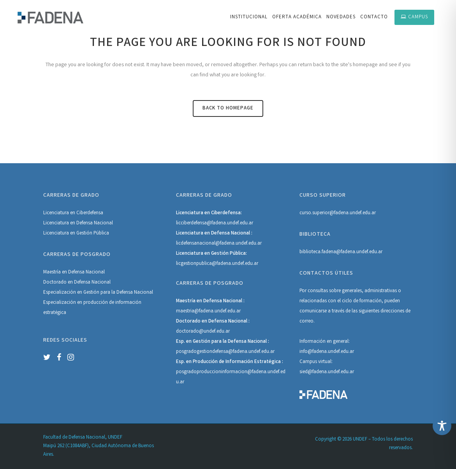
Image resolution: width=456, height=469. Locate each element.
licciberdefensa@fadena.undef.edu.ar (214, 223)
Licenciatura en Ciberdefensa (73, 213)
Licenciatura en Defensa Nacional (78, 223)
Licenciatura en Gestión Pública (76, 233)
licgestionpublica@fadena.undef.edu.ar (217, 264)
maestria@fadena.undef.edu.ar (208, 311)
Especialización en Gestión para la (79, 292)
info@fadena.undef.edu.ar (326, 352)
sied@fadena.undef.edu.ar (326, 372)
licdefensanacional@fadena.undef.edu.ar (219, 243)
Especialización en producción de (79, 303)
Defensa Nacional (134, 292)
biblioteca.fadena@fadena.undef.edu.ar (340, 252)
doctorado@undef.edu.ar (203, 331)
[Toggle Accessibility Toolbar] (442, 426)
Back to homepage (228, 108)
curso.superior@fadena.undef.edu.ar (337, 213)
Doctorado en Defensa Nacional (77, 282)
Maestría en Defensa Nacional (74, 272)
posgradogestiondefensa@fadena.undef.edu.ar (225, 352)
